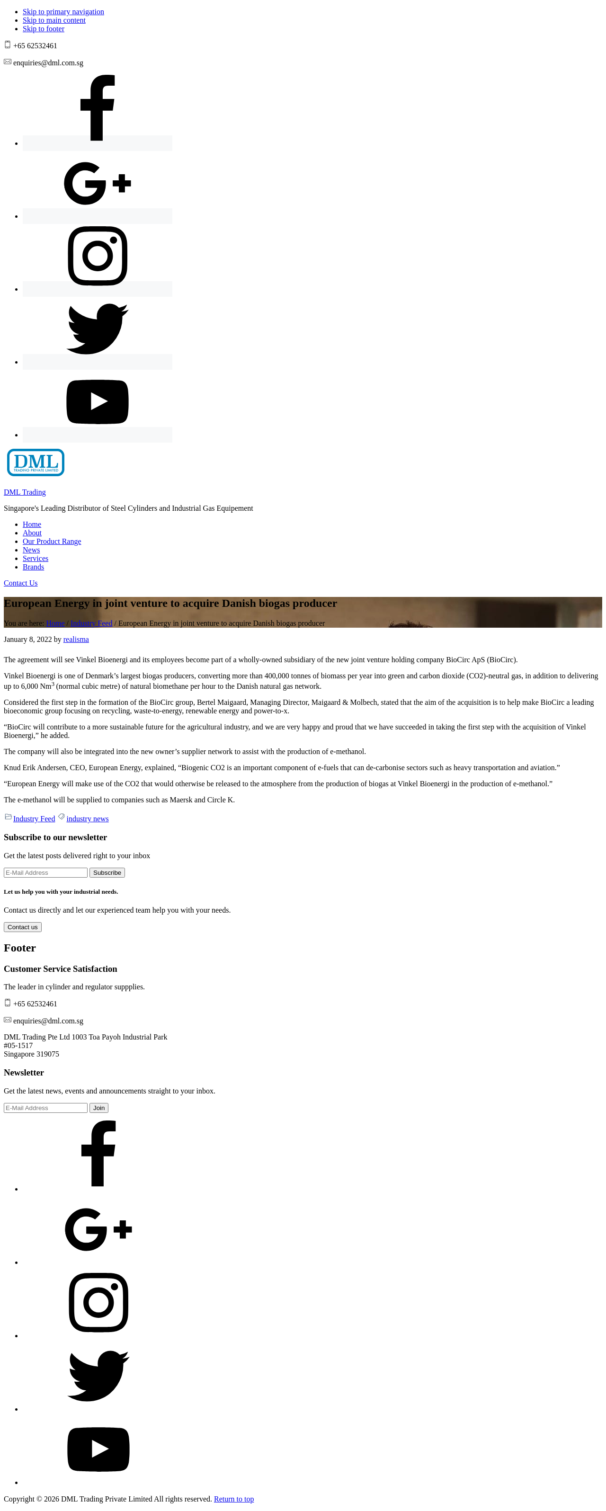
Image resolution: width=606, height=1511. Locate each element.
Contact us (23, 927)
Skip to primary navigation (63, 12)
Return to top (234, 1499)
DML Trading (25, 492)
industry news (87, 819)
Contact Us (21, 583)
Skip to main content (54, 20)
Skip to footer (43, 29)
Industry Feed (34, 819)
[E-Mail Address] (46, 873)
